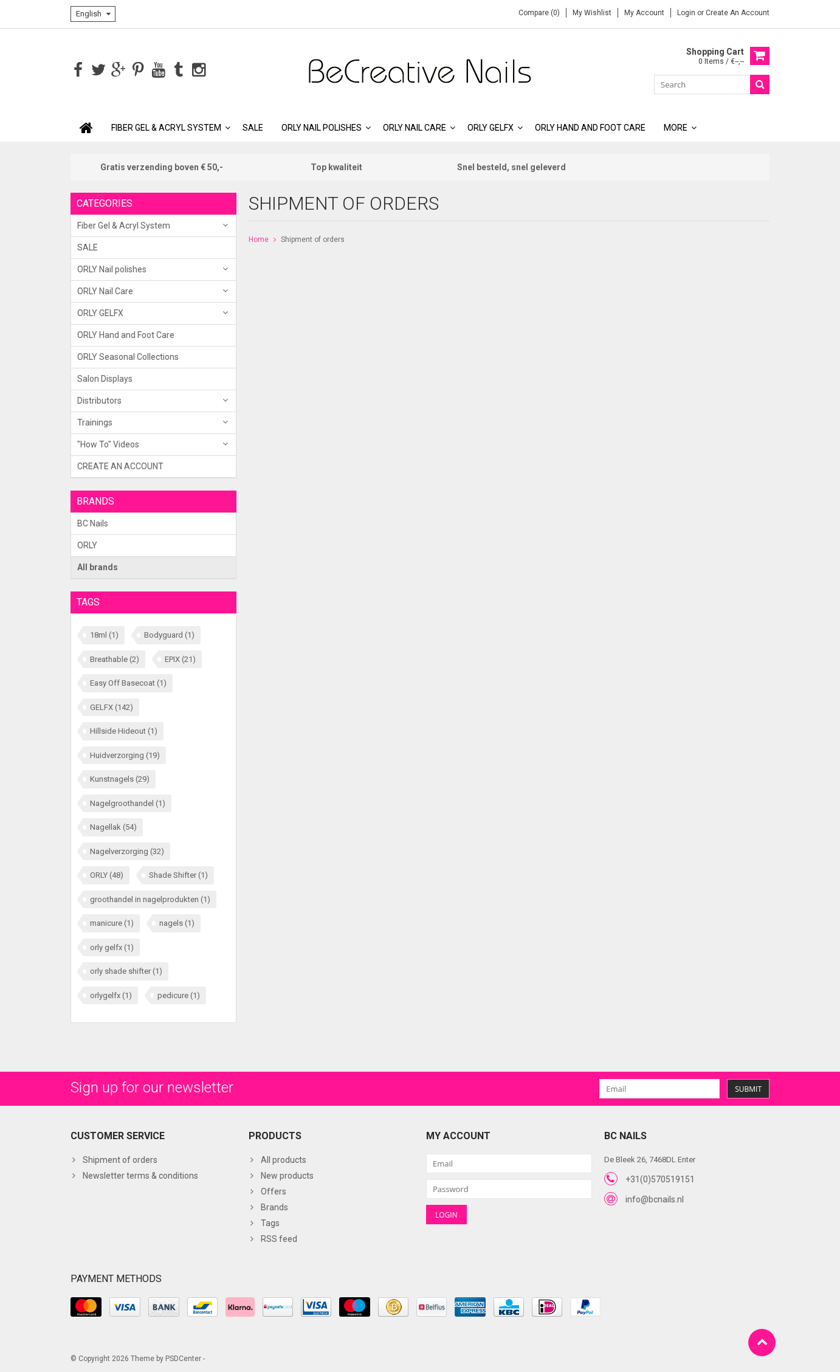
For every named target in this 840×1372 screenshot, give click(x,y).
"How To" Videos (108, 443)
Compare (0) (539, 13)
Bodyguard (169, 633)
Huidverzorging (125, 754)
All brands (97, 566)
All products (283, 1159)
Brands (274, 1207)
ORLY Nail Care (414, 126)
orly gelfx (112, 946)
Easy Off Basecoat (128, 681)
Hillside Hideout (123, 729)
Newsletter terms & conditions (140, 1175)
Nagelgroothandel (127, 802)
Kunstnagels (120, 777)
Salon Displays (105, 377)
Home (259, 238)
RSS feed (279, 1238)
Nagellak (113, 825)
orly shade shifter (126, 969)
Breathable (114, 658)
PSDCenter (183, 1357)
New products (287, 1175)
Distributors (99, 399)
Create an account (737, 13)
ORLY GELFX (490, 126)
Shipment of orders (313, 238)
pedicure (178, 994)
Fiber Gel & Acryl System (166, 126)
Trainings (94, 421)
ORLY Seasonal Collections (128, 355)
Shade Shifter (178, 873)
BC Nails (92, 522)
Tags (270, 1222)
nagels (177, 921)
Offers (273, 1191)
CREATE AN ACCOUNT (120, 465)
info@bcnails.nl (654, 1198)
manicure (112, 921)
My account (644, 13)
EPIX (180, 658)
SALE (253, 126)
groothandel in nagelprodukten (150, 898)
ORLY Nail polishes (321, 126)
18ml (104, 633)
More (675, 126)
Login (687, 13)
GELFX (111, 706)
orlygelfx (111, 994)
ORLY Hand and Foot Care (590, 126)
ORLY (87, 544)
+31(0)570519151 (660, 1178)
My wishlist (592, 13)
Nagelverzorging (127, 850)
